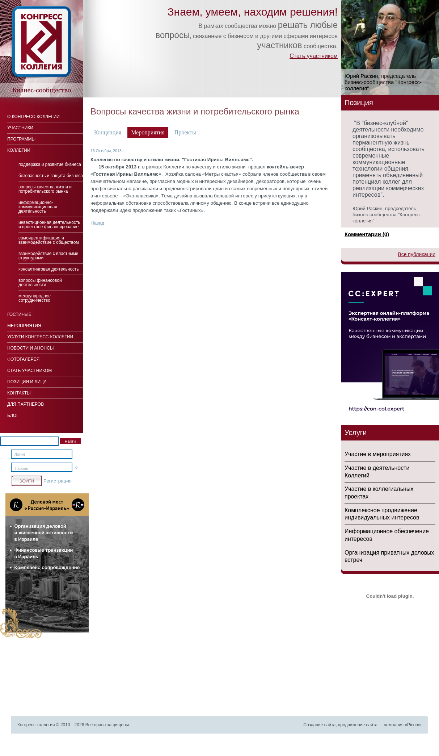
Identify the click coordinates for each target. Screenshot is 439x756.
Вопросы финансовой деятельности (40, 282)
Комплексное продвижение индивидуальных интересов (382, 514)
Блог (13, 415)
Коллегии (18, 150)
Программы (21, 139)
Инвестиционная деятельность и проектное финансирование (49, 224)
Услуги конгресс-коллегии (40, 336)
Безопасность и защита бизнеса (50, 175)
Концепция (107, 132)
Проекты (185, 132)
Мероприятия (24, 325)
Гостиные (19, 314)
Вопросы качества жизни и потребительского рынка (45, 189)
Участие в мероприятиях (378, 454)
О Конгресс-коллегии (33, 116)
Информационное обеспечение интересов (387, 535)
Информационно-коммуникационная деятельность (37, 207)
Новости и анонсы (30, 348)
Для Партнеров (25, 404)
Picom (413, 724)
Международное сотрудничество (34, 298)
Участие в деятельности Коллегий (377, 472)
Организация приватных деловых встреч (389, 556)
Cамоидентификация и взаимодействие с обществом (48, 240)
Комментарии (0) (367, 234)
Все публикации (416, 254)
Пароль (21, 468)
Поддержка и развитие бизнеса (49, 164)
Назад (97, 223)
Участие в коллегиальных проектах (379, 493)
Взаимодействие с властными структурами (48, 255)
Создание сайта (319, 724)
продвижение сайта (357, 724)
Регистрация (57, 481)
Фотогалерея (23, 359)
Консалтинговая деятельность (48, 269)
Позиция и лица (27, 381)
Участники (20, 127)
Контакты (19, 393)
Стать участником (314, 56)
